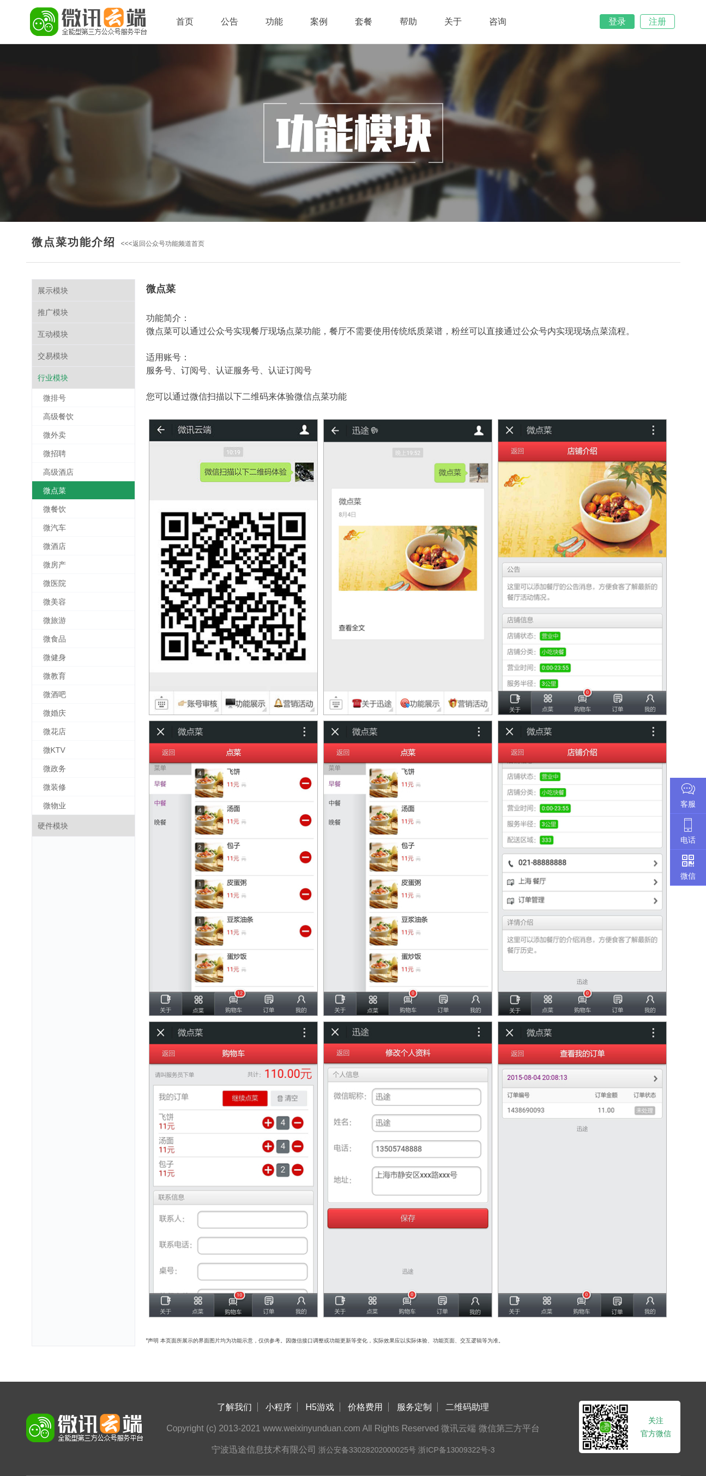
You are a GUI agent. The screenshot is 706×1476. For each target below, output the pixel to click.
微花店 (54, 731)
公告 (229, 21)
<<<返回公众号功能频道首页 (162, 243)
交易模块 (53, 356)
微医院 (54, 583)
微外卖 (54, 435)
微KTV (54, 750)
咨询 (497, 21)
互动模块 (53, 334)
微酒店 (54, 546)
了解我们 (234, 1407)
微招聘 (54, 453)
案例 (319, 21)
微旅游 (54, 620)
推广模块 (53, 312)
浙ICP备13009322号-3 (456, 1449)
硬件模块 (53, 825)
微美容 (54, 601)
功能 (274, 21)
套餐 (363, 21)
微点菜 (54, 490)
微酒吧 (54, 694)
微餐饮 (54, 509)
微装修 (54, 787)
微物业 (54, 805)
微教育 (54, 676)
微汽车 (54, 527)
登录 (617, 21)
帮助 (408, 21)
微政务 (54, 768)
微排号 (54, 398)
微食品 (54, 638)
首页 (185, 21)
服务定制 (414, 1407)
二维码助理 (467, 1407)
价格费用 (365, 1407)
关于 (453, 21)
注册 (657, 21)
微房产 (54, 564)
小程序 (278, 1407)
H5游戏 (320, 1407)
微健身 (54, 657)
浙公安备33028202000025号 (367, 1449)
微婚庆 (54, 713)
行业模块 (53, 377)
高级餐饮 (58, 416)
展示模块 (53, 290)
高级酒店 (58, 472)
